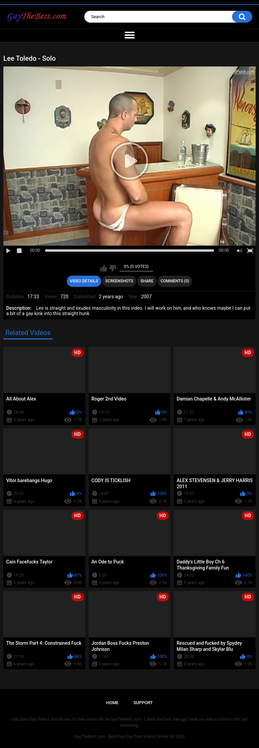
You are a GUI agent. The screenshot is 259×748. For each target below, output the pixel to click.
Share (147, 281)
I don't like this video (112, 268)
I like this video (103, 268)
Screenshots (119, 281)
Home (112, 702)
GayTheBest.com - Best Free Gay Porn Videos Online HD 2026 (129, 736)
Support (143, 702)
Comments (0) (175, 281)
